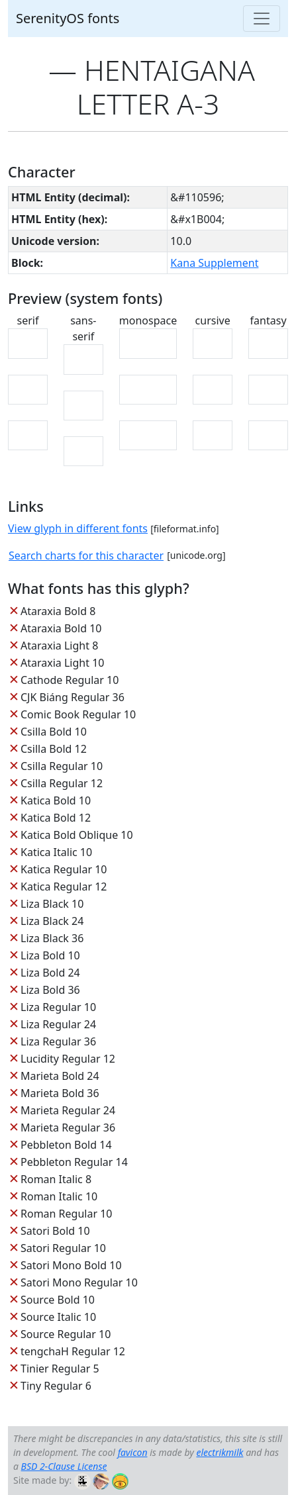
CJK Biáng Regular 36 (72, 697)
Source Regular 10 (66, 1334)
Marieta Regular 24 (68, 1110)
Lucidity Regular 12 (68, 1058)
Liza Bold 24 (50, 972)
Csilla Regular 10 (62, 766)
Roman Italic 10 (59, 1196)
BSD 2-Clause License (64, 1466)
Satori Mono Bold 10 (71, 1265)
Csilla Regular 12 (62, 783)
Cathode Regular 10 (70, 680)
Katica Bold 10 (56, 800)
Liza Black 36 (52, 938)
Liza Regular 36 (58, 1041)
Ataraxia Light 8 (59, 645)
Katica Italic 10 (56, 852)
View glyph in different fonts (78, 528)
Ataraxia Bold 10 (61, 628)
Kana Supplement (214, 263)
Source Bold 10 (58, 1299)
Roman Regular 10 (67, 1213)
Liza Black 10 (52, 903)
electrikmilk (219, 1452)
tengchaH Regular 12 (73, 1351)
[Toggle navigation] (261, 18)
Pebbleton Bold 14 (66, 1144)
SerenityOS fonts (67, 18)
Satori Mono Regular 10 (79, 1282)
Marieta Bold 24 (60, 1076)
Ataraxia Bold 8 (58, 611)
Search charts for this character (86, 555)
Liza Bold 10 (50, 955)
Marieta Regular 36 (68, 1127)
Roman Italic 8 (56, 1179)
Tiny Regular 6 (56, 1385)
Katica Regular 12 (64, 886)
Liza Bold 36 (50, 990)
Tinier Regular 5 (60, 1368)
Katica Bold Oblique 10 (77, 835)
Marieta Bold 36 (60, 1093)
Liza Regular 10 (58, 1007)
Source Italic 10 (58, 1317)
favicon (133, 1452)
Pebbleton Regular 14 (74, 1162)
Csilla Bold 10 (54, 731)
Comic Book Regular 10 (78, 714)
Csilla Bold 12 (54, 749)
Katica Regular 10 (64, 869)
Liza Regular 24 (58, 1024)
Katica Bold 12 (56, 817)
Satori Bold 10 (55, 1231)
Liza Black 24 (52, 921)
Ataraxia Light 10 (62, 662)
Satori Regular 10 (63, 1248)
